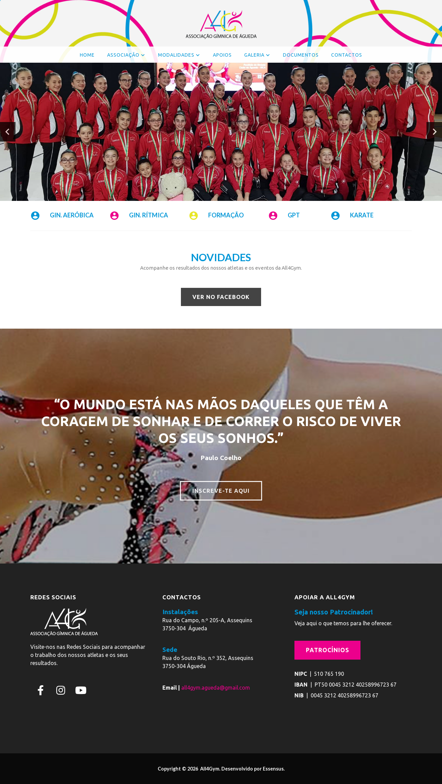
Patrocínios (327, 650)
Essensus (273, 769)
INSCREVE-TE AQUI (221, 491)
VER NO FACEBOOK (221, 297)
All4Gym (209, 769)
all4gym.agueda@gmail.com (215, 687)
